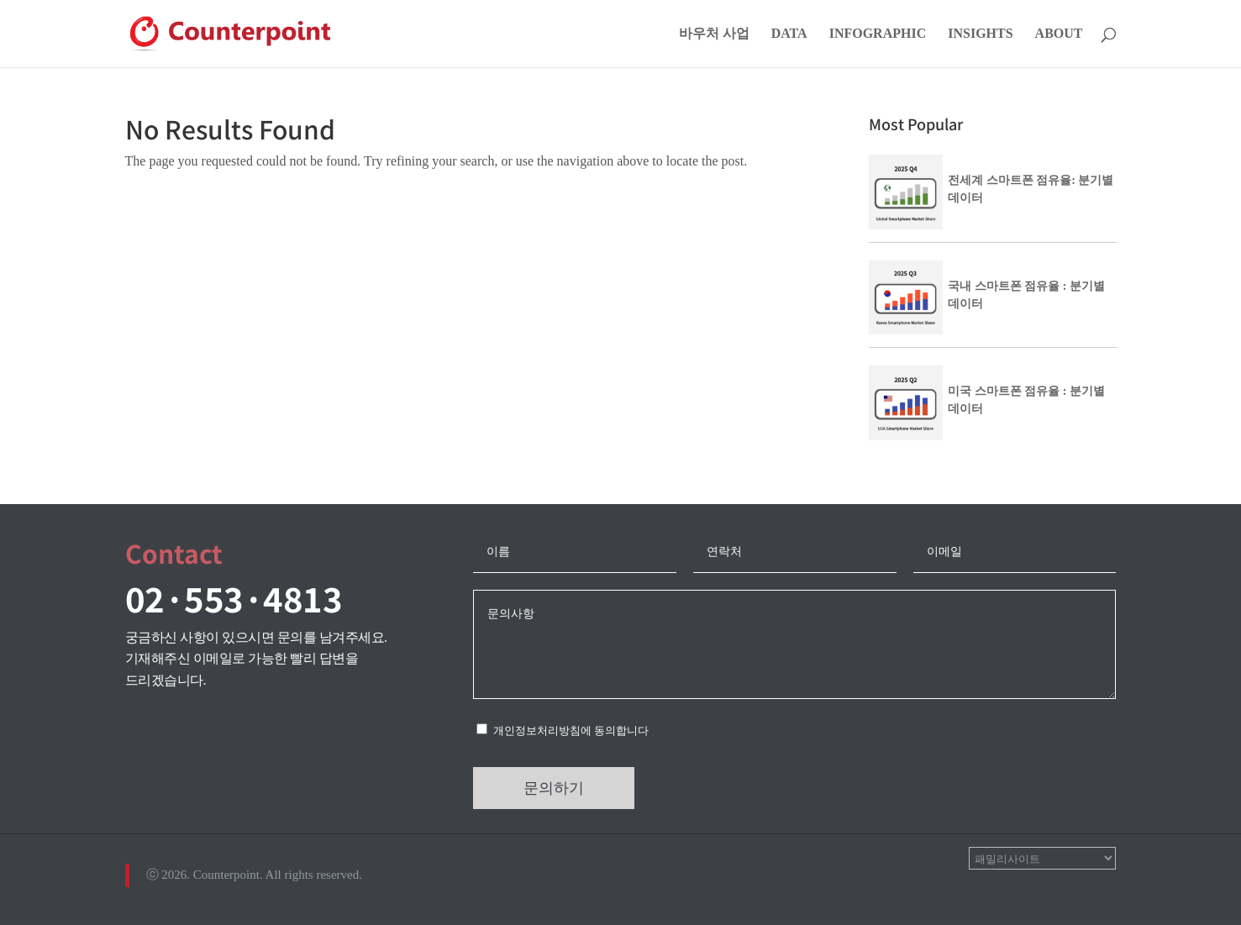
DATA (789, 34)
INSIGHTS (980, 34)
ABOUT (1059, 34)
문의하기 (553, 788)
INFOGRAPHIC (878, 34)
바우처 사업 (714, 34)
